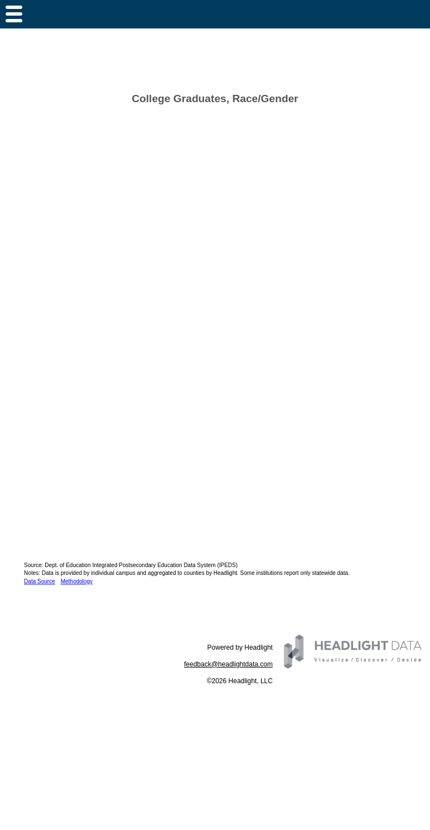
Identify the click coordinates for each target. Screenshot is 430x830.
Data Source (39, 581)
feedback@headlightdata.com (228, 664)
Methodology (77, 581)
